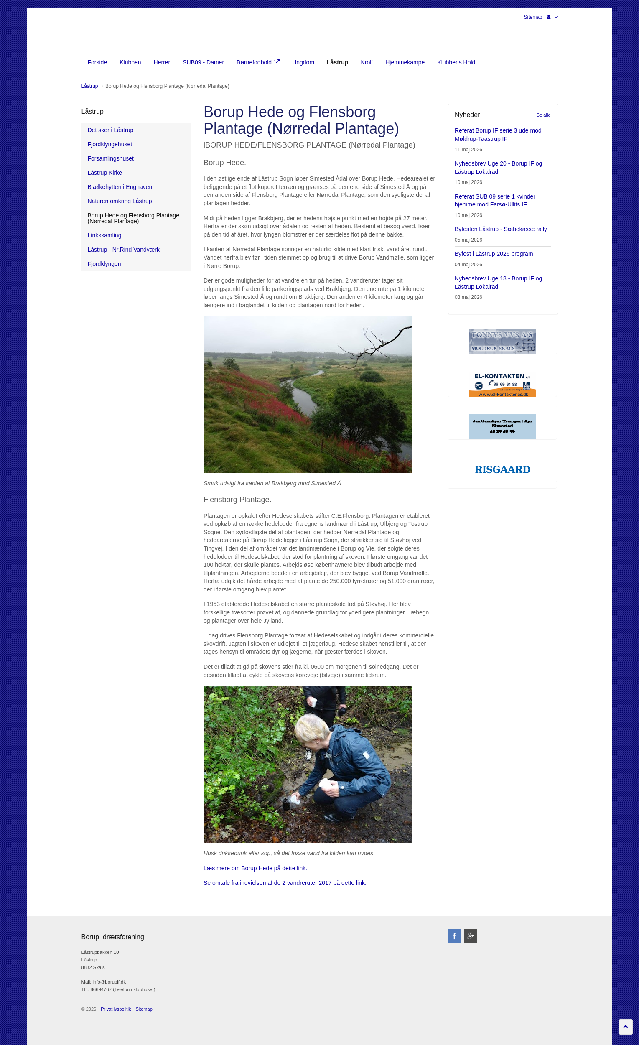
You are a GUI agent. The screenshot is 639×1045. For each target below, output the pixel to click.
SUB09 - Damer (203, 62)
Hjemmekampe (405, 62)
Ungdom (303, 62)
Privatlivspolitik (116, 1009)
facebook (454, 936)
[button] (552, 17)
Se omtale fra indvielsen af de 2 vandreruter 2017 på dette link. (286, 882)
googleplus (470, 936)
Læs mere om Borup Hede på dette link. (255, 868)
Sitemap (533, 17)
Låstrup (92, 111)
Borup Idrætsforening (97, 33)
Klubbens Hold (456, 62)
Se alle (544, 114)
